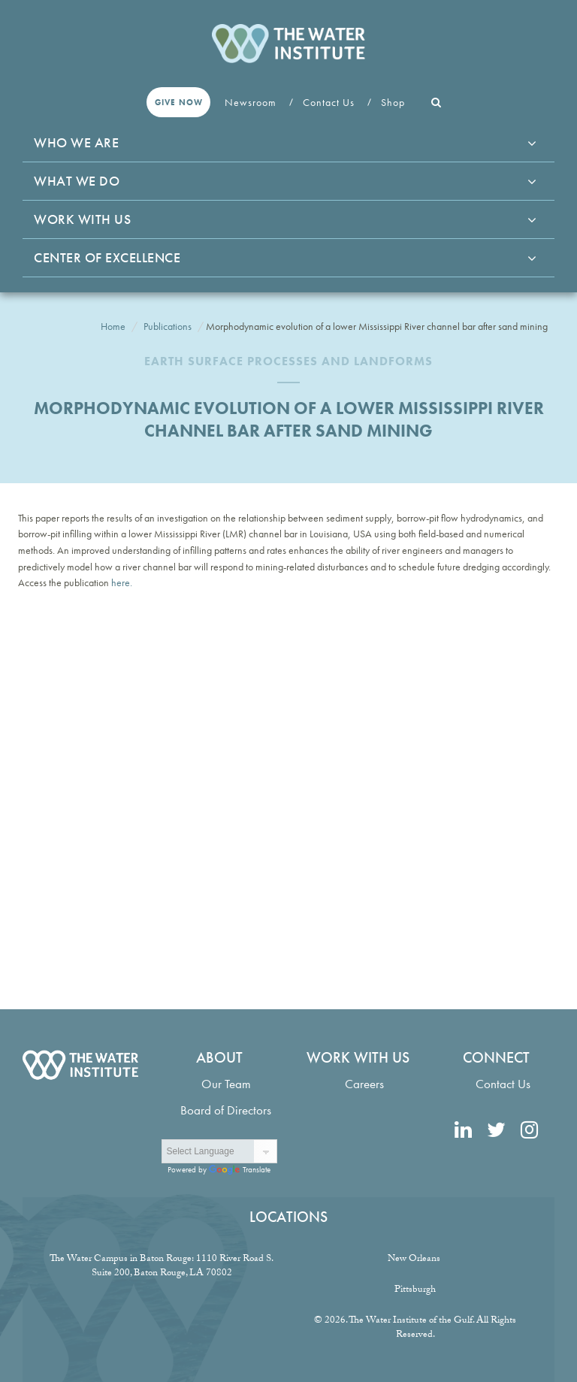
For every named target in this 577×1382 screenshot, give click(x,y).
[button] (436, 102)
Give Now (179, 102)
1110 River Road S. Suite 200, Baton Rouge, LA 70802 (183, 1266)
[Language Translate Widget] (220, 1151)
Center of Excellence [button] (107, 257)
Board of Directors (225, 1110)
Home (113, 326)
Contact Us (330, 102)
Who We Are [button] (76, 142)
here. (120, 582)
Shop (394, 102)
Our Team (226, 1084)
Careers (364, 1084)
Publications (167, 326)
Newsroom (252, 102)
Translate (239, 1169)
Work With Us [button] (82, 219)
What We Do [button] (76, 180)
